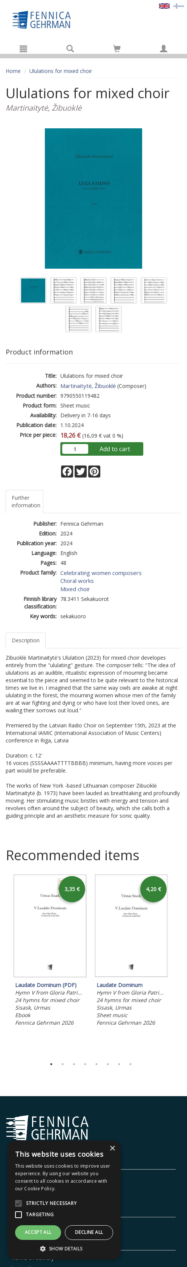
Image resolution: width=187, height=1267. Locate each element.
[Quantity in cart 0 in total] (117, 49)
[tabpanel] (50, 951)
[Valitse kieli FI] (178, 5)
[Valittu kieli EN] (164, 5)
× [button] (112, 1148)
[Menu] (23, 48)
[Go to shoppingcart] (117, 48)
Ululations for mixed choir (60, 71)
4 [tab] (85, 1064)
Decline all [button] (89, 1232)
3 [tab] (74, 1064)
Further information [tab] (26, 501)
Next (177, 964)
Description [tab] (26, 640)
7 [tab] (119, 1064)
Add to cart (115, 449)
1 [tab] (51, 1064)
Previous (4, 964)
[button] (64, 1248)
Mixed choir (75, 589)
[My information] (164, 48)
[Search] (70, 48)
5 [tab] (96, 1064)
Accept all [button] (38, 1232)
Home (13, 71)
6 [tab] (108, 1064)
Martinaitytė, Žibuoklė (88, 385)
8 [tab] (130, 1064)
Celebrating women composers (101, 572)
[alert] (64, 1200)
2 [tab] (62, 1064)
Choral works (77, 580)
